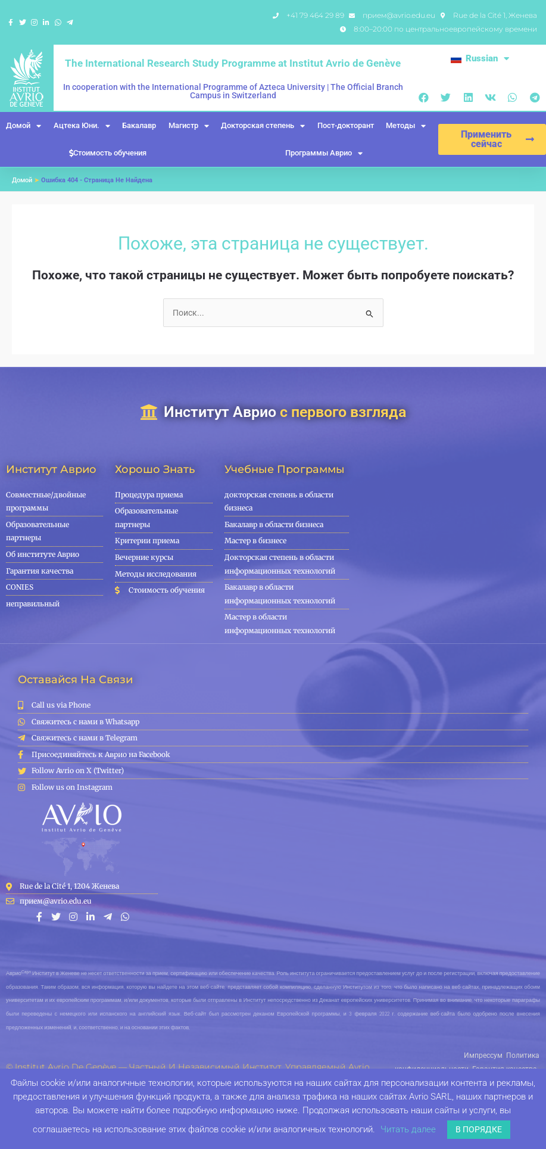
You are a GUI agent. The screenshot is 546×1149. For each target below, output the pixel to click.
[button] (424, 97)
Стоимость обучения (107, 152)
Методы (406, 126)
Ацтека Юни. (82, 126)
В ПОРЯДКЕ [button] (478, 1129)
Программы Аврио (324, 153)
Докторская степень (263, 126)
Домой (23, 126)
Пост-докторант (345, 125)
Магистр (189, 126)
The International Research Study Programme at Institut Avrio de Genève (233, 63)
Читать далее (408, 1129)
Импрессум (428, 1055)
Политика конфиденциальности (492, 1055)
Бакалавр (139, 125)
